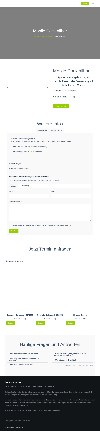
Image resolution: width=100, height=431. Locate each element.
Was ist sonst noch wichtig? (65, 360)
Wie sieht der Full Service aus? (21, 365)
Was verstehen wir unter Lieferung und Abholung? (24, 359)
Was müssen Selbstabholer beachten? (24, 353)
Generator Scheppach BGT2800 (20, 315)
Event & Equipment (46, 36)
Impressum (19, 427)
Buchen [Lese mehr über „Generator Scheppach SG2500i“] (40, 323)
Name (11, 191)
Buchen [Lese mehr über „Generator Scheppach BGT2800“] (10, 323)
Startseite (35, 36)
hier (31, 152)
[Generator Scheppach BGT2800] (20, 287)
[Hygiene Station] (80, 287)
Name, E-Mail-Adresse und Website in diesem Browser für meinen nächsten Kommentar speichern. (41, 225)
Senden (13, 231)
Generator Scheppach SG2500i (50, 315)
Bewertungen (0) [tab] (56, 130)
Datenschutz (9, 427)
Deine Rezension (15, 201)
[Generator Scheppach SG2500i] (50, 287)
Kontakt (85, 3)
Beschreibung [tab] (42, 130)
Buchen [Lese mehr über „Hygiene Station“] (70, 323)
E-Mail (53, 191)
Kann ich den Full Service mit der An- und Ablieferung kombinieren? (70, 354)
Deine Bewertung (13, 185)
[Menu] (93, 4)
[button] (7, 86)
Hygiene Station (80, 315)
